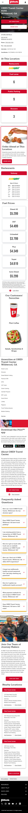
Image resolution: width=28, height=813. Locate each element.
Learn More (16, 290)
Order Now (14, 27)
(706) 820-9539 (8, 46)
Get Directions (14, 21)
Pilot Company (16, 494)
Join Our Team (14, 678)
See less (3, 416)
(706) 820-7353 (9, 42)
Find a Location (14, 773)
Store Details (18, 705)
